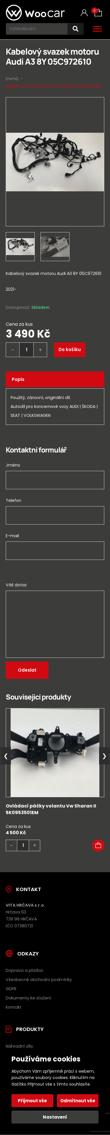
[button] (98, 845)
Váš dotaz (16, 585)
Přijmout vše (32, 1101)
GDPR (11, 989)
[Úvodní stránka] (35, 13)
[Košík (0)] (98, 13)
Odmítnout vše (77, 1101)
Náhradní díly (19, 1046)
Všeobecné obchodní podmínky (39, 979)
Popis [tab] (18, 379)
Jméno (13, 465)
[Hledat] (75, 29)
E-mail (12, 536)
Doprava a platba (24, 970)
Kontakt (14, 1007)
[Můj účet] (84, 13)
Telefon (13, 500)
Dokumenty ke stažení (28, 998)
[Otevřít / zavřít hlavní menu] (97, 28)
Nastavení (55, 1117)
